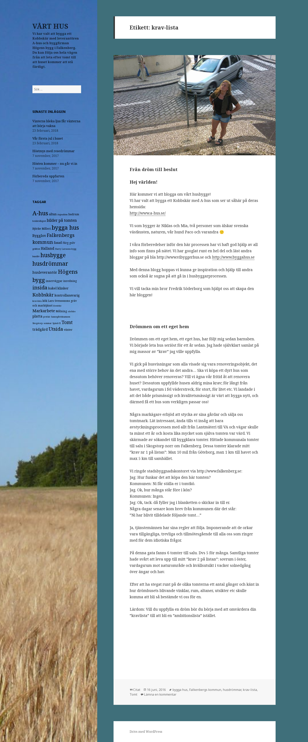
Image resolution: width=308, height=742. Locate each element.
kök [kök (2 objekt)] (44, 301)
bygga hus (180, 690)
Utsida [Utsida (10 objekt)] (56, 329)
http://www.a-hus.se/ (148, 213)
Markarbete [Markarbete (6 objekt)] (43, 310)
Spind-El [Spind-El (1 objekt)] (56, 323)
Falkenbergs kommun (205, 690)
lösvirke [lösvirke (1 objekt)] (57, 305)
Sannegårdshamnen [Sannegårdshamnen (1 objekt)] (60, 316)
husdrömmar (232, 690)
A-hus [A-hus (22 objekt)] (40, 213)
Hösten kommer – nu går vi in (54, 163)
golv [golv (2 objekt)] (72, 243)
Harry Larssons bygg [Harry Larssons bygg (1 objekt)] (65, 249)
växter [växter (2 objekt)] (68, 329)
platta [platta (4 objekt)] (37, 316)
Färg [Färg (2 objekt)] (66, 243)
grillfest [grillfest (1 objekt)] (36, 249)
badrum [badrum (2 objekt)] (73, 214)
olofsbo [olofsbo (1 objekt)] (72, 311)
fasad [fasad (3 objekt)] (58, 242)
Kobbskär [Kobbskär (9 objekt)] (43, 295)
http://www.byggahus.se (233, 257)
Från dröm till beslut (154, 169)
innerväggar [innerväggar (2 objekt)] (54, 281)
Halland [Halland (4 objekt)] (47, 248)
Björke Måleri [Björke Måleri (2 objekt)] (41, 228)
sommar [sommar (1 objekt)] (48, 323)
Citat (136, 690)
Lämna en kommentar (160, 694)
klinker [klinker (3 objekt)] (63, 288)
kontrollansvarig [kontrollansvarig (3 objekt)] (67, 295)
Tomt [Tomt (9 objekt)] (67, 322)
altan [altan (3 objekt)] (53, 214)
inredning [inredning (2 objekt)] (70, 281)
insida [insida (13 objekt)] (39, 287)
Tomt (133, 694)
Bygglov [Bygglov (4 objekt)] (39, 235)
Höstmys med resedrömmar (53, 151)
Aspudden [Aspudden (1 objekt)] (62, 214)
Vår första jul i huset (47, 138)
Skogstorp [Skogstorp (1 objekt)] (37, 323)
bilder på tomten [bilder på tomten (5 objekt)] (62, 220)
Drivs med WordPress (146, 731)
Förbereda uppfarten (48, 176)
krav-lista (250, 690)
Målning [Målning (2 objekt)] (61, 311)
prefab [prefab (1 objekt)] (46, 316)
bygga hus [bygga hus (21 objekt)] (65, 227)
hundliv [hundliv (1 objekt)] (36, 256)
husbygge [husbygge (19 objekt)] (53, 255)
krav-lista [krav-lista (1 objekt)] (37, 301)
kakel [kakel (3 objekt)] (52, 288)
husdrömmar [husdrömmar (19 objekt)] (50, 263)
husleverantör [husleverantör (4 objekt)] (44, 272)
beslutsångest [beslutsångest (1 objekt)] (39, 221)
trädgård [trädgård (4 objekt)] (40, 329)
